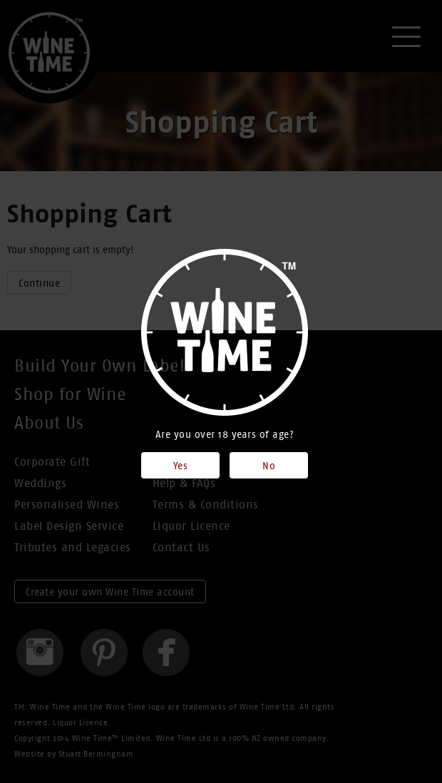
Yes (180, 465)
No (268, 465)
